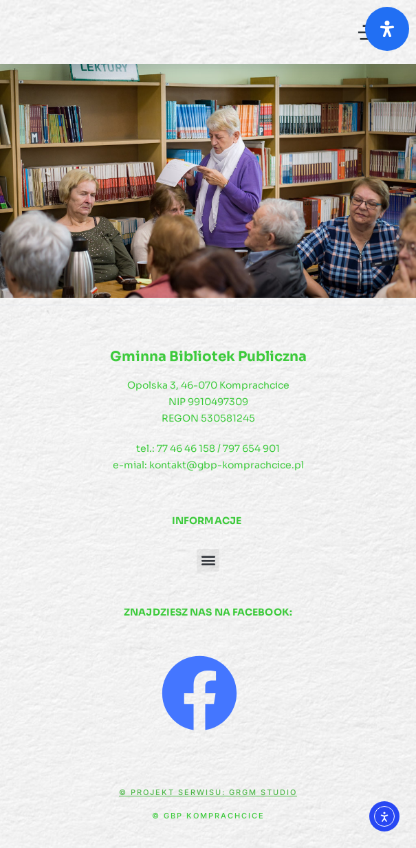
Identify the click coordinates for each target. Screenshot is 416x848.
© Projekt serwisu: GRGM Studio (208, 792)
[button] (208, 560)
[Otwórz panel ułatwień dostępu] (387, 29)
